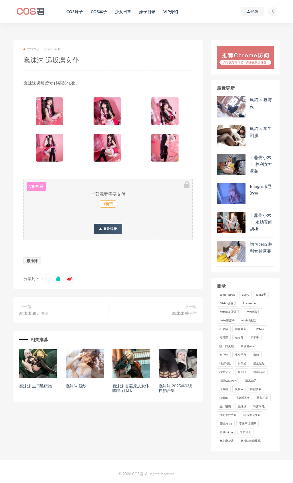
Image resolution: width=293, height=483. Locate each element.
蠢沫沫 (32, 260)
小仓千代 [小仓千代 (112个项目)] (240, 354)
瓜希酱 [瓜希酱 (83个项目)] (223, 389)
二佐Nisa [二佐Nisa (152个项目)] (258, 329)
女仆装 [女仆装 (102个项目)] (223, 354)
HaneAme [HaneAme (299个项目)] (249, 303)
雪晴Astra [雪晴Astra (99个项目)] (225, 423)
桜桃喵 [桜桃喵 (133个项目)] (242, 372)
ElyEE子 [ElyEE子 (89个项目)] (261, 294)
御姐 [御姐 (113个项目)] (256, 354)
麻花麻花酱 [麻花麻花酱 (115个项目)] (226, 440)
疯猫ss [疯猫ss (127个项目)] (239, 389)
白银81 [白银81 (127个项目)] (224, 397)
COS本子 (31, 49)
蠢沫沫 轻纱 (76, 385)
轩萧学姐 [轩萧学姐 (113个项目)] (259, 406)
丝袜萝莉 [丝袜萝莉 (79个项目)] (240, 329)
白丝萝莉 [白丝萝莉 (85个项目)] (256, 389)
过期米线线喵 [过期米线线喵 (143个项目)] (228, 415)
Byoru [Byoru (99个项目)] (245, 294)
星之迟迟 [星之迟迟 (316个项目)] (259, 363)
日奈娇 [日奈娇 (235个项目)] (242, 363)
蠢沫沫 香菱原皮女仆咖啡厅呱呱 (130, 388)
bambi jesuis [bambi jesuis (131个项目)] (227, 294)
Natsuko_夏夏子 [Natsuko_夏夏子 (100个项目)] (229, 311)
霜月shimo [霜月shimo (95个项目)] (226, 432)
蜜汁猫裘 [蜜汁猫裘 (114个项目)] (225, 406)
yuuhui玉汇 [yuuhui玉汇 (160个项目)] (248, 320)
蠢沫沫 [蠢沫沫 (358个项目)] (242, 406)
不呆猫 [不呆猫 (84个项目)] (223, 329)
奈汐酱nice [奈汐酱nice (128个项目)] (247, 346)
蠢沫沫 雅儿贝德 (33, 313)
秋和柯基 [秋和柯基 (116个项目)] (262, 397)
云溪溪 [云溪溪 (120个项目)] (223, 337)
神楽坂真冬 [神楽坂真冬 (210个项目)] (242, 397)
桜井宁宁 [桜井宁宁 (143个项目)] (225, 372)
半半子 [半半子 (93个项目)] (254, 337)
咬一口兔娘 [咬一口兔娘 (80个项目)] (226, 346)
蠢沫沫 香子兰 (184, 313)
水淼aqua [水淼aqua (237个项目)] (259, 372)
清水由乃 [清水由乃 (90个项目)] (251, 380)
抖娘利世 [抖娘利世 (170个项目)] (225, 363)
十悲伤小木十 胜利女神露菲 (261, 164)
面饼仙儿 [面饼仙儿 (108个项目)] (245, 432)
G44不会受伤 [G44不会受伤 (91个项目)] (227, 303)
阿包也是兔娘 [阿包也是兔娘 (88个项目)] (252, 415)
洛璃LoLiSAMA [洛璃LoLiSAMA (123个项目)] (228, 380)
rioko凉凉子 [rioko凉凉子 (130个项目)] (226, 320)
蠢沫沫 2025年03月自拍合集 (176, 388)
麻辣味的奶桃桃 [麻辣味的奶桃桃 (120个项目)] (251, 440)
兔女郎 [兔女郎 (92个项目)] (239, 337)
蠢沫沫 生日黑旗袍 (35, 385)
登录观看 (108, 229)
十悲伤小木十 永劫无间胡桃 (261, 222)
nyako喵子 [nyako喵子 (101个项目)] (253, 311)
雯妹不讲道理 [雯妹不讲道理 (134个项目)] (247, 423)
